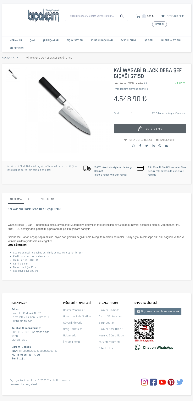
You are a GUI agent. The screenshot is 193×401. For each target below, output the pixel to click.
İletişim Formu (71, 341)
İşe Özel (149, 40)
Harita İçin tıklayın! (22, 321)
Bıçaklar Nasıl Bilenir (111, 329)
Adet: (116, 113)
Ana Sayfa (8, 58)
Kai (145, 83)
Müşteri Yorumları (109, 341)
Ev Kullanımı (128, 40)
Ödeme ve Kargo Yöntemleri (171, 113)
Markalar (16, 40)
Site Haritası (106, 348)
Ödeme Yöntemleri (74, 310)
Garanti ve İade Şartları (77, 316)
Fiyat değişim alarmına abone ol (131, 89)
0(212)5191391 (20, 340)
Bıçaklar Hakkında (109, 310)
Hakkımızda (69, 335)
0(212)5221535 (20, 332)
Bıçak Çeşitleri (107, 322)
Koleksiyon (17, 48)
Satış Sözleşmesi (73, 329)
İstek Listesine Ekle (140, 140)
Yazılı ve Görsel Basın (111, 335)
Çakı (32, 40)
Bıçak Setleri (75, 40)
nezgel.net (31, 384)
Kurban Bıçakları (102, 40)
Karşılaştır (167, 140)
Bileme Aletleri (171, 40)
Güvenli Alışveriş (72, 322)
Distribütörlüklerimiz (110, 316)
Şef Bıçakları (51, 40)
